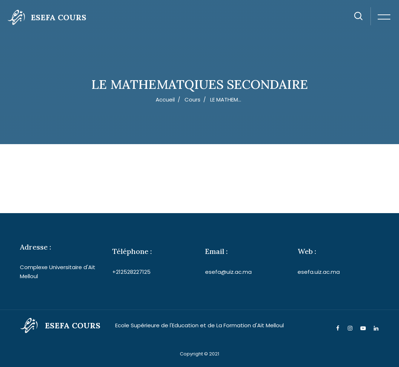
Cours (192, 99)
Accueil (165, 99)
